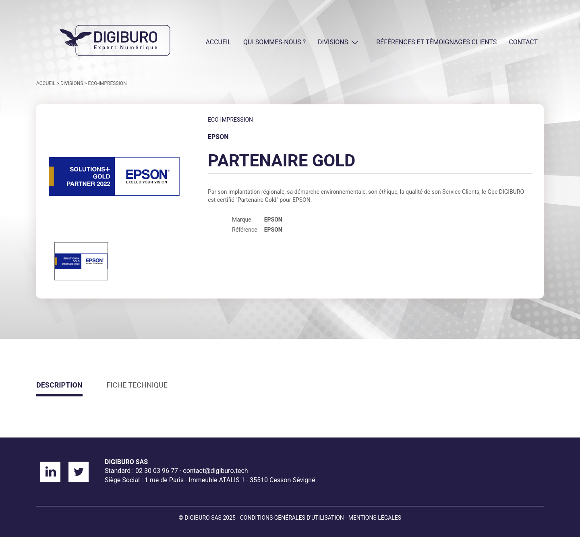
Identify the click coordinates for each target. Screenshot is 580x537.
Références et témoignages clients (436, 42)
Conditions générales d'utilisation (292, 517)
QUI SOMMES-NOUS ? (274, 42)
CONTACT (523, 42)
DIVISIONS (333, 42)
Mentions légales (375, 517)
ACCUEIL (218, 42)
